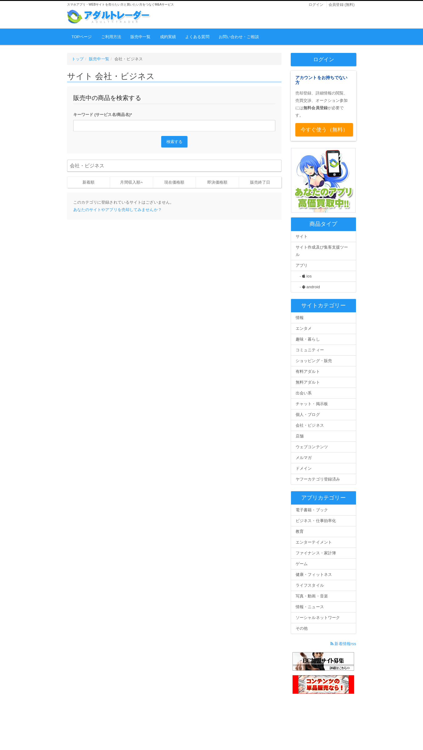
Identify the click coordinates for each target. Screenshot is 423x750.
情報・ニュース (310, 606)
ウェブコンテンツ (312, 447)
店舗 (300, 436)
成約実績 (168, 36)
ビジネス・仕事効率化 (316, 520)
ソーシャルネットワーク (318, 617)
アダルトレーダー (109, 17)
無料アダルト (308, 382)
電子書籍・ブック (312, 510)
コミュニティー (310, 350)
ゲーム (302, 563)
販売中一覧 (140, 36)
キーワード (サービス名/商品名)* (102, 114)
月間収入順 (130, 182)
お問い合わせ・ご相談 (239, 36)
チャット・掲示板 (312, 403)
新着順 (88, 182)
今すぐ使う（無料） (324, 130)
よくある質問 (197, 36)
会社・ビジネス (310, 425)
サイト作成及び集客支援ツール (322, 251)
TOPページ (82, 36)
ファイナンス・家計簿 (316, 553)
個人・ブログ (308, 414)
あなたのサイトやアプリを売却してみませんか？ (117, 209)
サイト (302, 236)
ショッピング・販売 (314, 360)
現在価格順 (174, 182)
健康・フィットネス (314, 574)
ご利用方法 (111, 36)
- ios (304, 276)
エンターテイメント (314, 542)
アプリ (302, 265)
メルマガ (304, 457)
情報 (300, 317)
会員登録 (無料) (341, 4)
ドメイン (304, 468)
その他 (302, 628)
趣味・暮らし (308, 339)
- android (308, 287)
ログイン (316, 4)
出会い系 (304, 393)
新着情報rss (343, 643)
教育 (300, 531)
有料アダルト (308, 371)
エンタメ (304, 328)
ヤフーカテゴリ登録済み (318, 479)
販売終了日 (260, 182)
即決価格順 (217, 182)
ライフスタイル (310, 585)
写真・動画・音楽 (312, 596)
